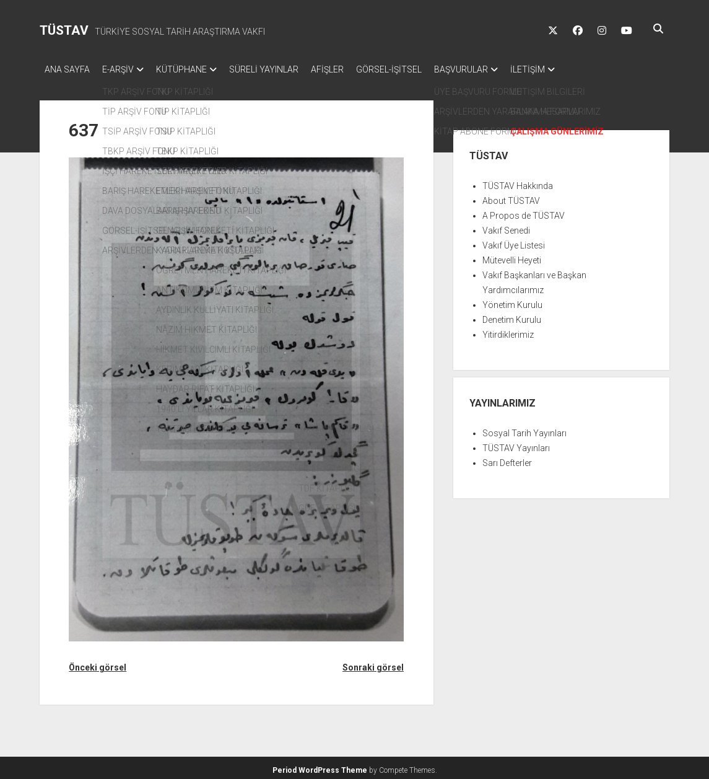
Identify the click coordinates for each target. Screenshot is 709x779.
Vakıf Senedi (506, 227)
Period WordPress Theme (319, 766)
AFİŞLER (352, 69)
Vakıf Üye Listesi (513, 242)
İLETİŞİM (571, 69)
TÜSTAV (64, 30)
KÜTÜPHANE (193, 69)
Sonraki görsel (373, 664)
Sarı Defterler (507, 459)
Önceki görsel (97, 664)
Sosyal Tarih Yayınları (524, 429)
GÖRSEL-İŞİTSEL (420, 69)
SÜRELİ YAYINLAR (282, 69)
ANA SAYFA (67, 69)
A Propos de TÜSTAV (523, 212)
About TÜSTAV (511, 197)
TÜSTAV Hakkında (517, 182)
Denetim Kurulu (511, 316)
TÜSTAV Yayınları (516, 444)
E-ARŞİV (124, 69)
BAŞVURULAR (498, 69)
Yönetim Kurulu (512, 301)
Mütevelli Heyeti (511, 257)
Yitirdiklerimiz (508, 331)
